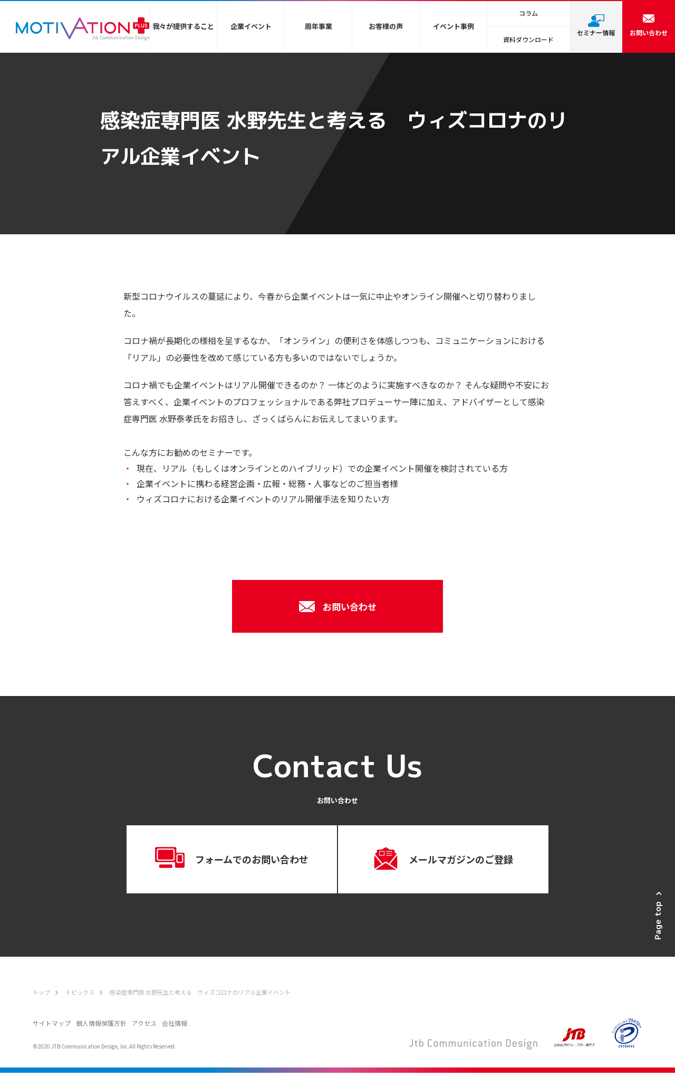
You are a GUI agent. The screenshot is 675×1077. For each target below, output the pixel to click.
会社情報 (174, 1027)
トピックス (79, 996)
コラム (528, 12)
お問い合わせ (337, 606)
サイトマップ (52, 1027)
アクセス (144, 1027)
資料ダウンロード (528, 39)
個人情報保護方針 (101, 1027)
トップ (41, 996)
